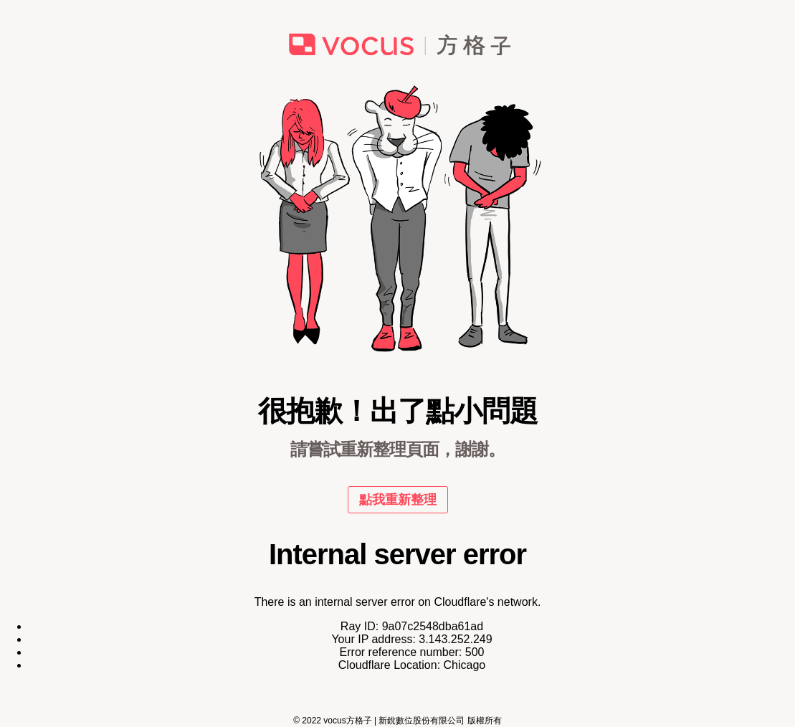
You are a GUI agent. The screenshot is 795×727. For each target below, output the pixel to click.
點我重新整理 (398, 500)
